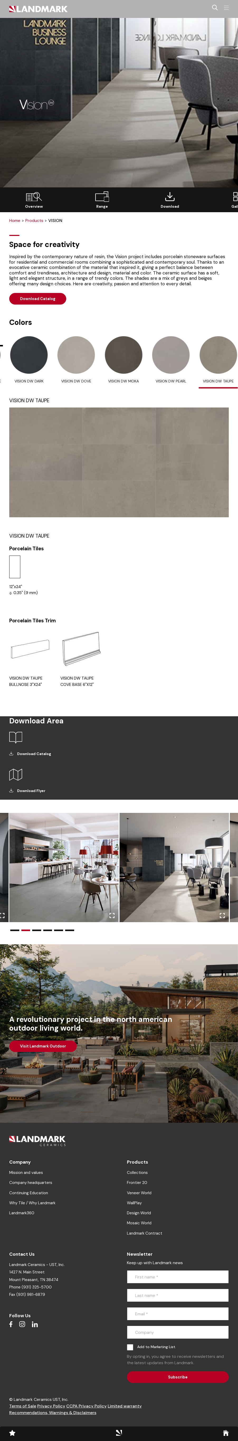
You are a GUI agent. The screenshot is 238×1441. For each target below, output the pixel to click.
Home (14, 220)
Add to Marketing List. (156, 1346)
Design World (139, 1213)
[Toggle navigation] (226, 8)
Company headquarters (30, 1182)
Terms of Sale (22, 1406)
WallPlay (134, 1203)
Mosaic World (139, 1223)
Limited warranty (125, 1406)
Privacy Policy (51, 1406)
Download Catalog (37, 298)
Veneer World (139, 1193)
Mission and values (26, 1172)
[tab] (29, 362)
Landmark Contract (144, 1233)
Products (34, 220)
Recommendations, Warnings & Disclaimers (52, 1412)
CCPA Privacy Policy (86, 1406)
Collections (137, 1172)
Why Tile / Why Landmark (32, 1203)
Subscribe (178, 1377)
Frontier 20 (137, 1182)
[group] (34, 199)
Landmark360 (21, 1213)
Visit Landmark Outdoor (43, 1046)
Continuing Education (28, 1193)
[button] (14, 930)
